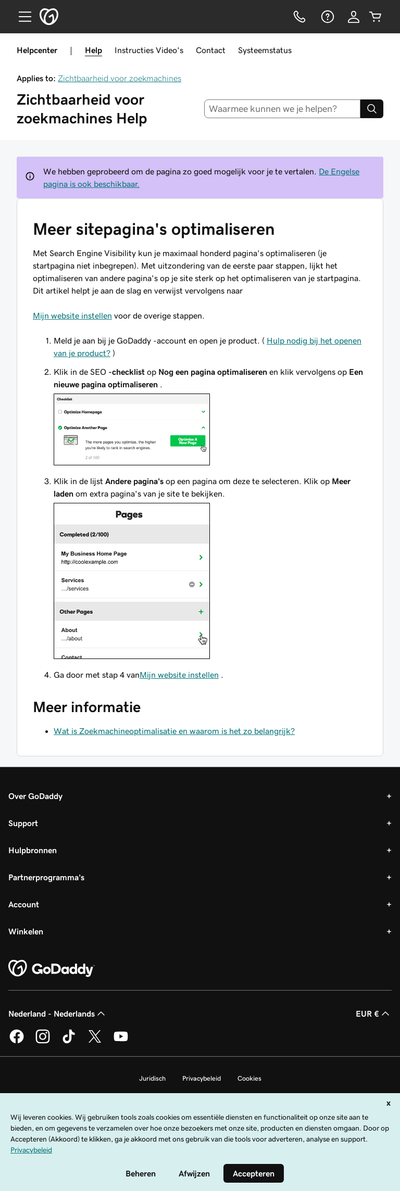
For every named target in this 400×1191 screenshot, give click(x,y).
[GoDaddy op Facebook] (16, 1041)
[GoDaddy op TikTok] (68, 1041)
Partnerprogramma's (46, 877)
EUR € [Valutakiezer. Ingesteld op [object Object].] (374, 1013)
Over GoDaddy (35, 796)
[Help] (327, 17)
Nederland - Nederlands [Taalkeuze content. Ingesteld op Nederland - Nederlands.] (57, 1013)
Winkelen (25, 931)
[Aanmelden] (354, 17)
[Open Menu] (21, 16)
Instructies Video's (149, 50)
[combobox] (282, 108)
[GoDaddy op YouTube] (121, 1041)
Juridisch (152, 1078)
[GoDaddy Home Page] (51, 969)
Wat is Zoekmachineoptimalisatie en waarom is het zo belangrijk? (174, 731)
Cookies (249, 1078)
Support (23, 823)
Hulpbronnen (32, 850)
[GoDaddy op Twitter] (94, 1041)
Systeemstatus (265, 50)
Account (23, 904)
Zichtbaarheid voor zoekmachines (119, 78)
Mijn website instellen (72, 315)
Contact (211, 50)
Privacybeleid (201, 1078)
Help (93, 50)
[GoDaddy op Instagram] (42, 1041)
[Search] (371, 108)
